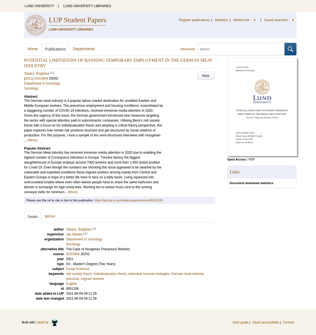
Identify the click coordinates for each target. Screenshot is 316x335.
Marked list (245, 20)
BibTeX (50, 216)
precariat (72, 279)
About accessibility (265, 322)
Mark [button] (205, 76)
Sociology (31, 88)
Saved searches (280, 20)
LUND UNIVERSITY (39, 6)
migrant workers (92, 279)
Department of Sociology (42, 83)
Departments (84, 49)
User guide (240, 322)
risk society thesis (79, 274)
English (71, 284)
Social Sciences (78, 269)
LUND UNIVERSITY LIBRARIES (87, 6)
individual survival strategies (148, 274)
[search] (241, 49)
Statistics (221, 20)
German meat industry (187, 274)
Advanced (187, 49)
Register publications (194, 20)
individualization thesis (110, 274)
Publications (55, 49)
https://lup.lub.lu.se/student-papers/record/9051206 (128, 200)
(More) (32, 140)
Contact (288, 322)
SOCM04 (41, 78)
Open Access (236, 159)
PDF (252, 159)
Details (33, 217)
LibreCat (47, 322)
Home (33, 49)
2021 (29, 78)
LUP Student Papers (78, 20)
